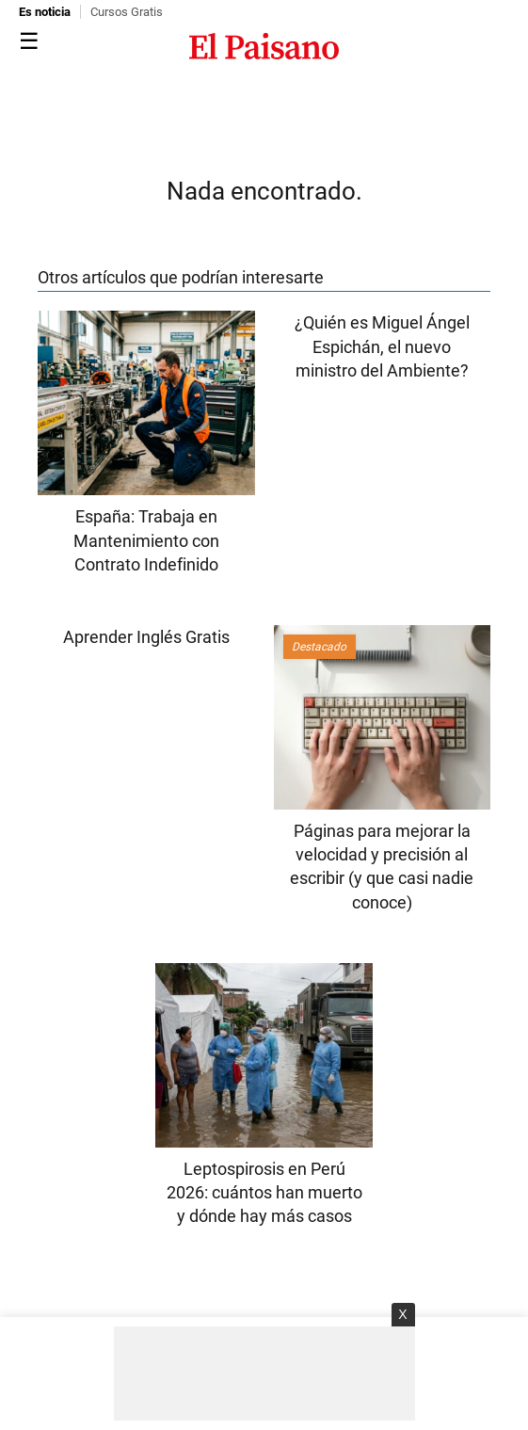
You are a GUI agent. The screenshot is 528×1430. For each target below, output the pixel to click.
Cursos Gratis (126, 12)
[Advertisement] (264, 1373)
